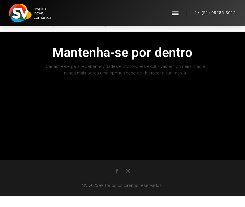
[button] (175, 12)
